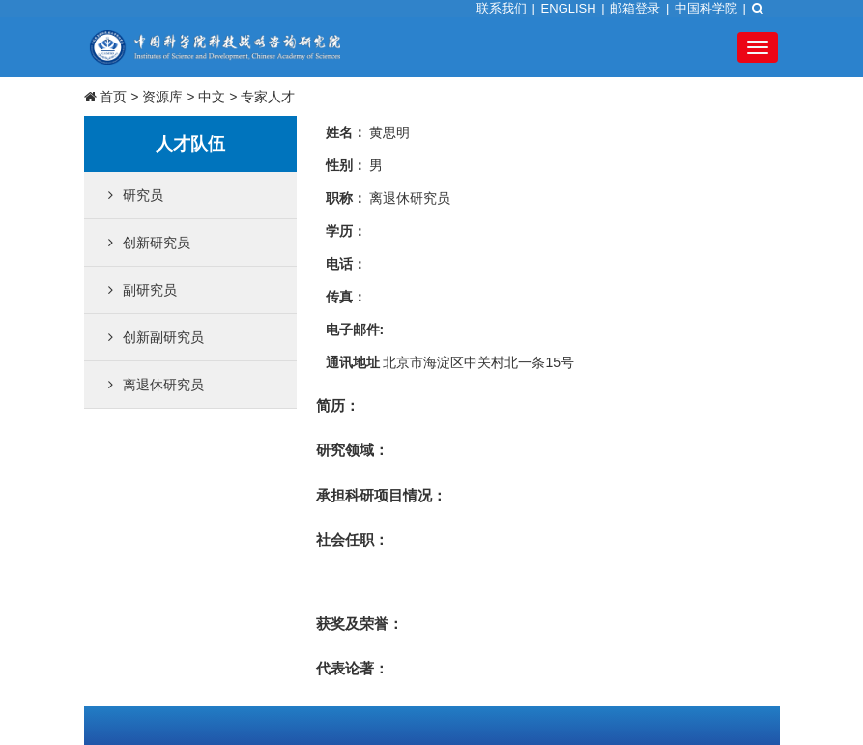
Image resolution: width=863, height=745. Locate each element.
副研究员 (142, 290)
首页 (113, 96)
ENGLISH (568, 8)
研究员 (135, 195)
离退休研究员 (156, 384)
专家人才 (268, 96)
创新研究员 (149, 242)
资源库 (162, 96)
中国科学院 (706, 8)
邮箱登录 (635, 8)
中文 (211, 96)
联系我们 (501, 8)
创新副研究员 (156, 337)
